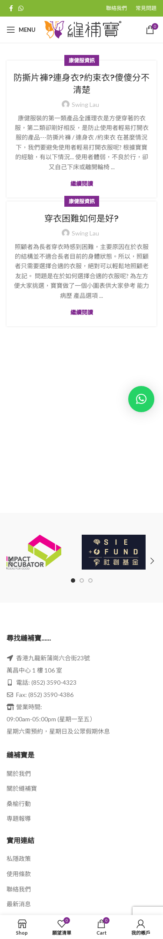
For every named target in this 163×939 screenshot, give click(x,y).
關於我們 (19, 773)
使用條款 (19, 874)
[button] (141, 399)
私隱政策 (19, 858)
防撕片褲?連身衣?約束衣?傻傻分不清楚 (81, 84)
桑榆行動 (19, 803)
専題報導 (19, 818)
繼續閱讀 (81, 184)
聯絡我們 (19, 889)
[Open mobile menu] (21, 29)
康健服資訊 (82, 60)
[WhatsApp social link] (21, 8)
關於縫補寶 (22, 788)
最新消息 (19, 904)
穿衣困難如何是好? (81, 218)
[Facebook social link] (11, 8)
